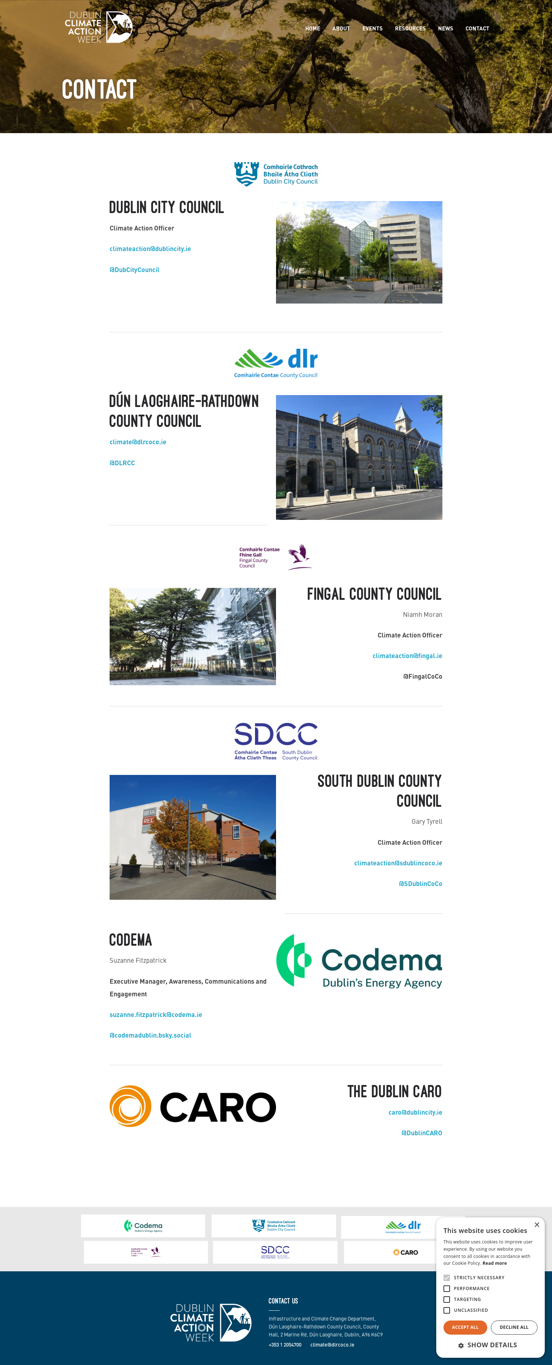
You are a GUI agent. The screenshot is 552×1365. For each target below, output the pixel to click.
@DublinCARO (422, 1132)
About (341, 28)
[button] (490, 1345)
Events (372, 28)
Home (312, 28)
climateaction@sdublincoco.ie (398, 862)
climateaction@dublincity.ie (150, 248)
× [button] (536, 1225)
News (445, 28)
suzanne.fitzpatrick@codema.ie (156, 1014)
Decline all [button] (514, 1327)
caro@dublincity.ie (415, 1111)
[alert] (490, 1287)
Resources (410, 28)
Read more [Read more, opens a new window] (495, 1263)
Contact (477, 28)
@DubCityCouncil (135, 269)
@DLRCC (122, 462)
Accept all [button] (465, 1327)
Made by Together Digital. (190, 1356)
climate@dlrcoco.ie (138, 441)
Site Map (424, 1357)
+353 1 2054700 (285, 1318)
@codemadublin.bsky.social (150, 1034)
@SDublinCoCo (420, 883)
